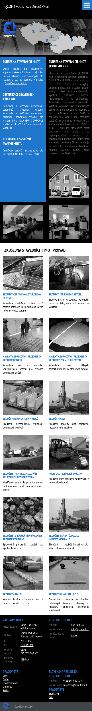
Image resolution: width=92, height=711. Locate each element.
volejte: (53, 625)
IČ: (4, 641)
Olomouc (7, 686)
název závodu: (10, 626)
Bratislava (54, 693)
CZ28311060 (27, 645)
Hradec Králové (10, 683)
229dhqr (25, 659)
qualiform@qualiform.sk (75, 685)
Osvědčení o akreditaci (16, 83)
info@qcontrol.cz (80, 629)
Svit (51, 697)
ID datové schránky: (8, 659)
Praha (6, 690)
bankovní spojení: (8, 651)
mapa (74, 635)
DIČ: (5, 645)
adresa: (7, 634)
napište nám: (56, 629)
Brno (5, 675)
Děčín (6, 679)
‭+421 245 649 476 (72, 680)
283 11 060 (26, 641)
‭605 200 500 (77, 625)
